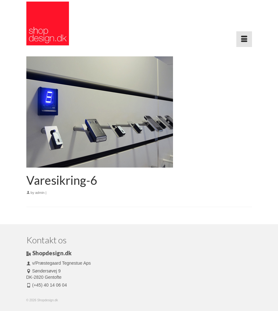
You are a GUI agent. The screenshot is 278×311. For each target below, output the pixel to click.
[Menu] (244, 39)
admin (40, 192)
